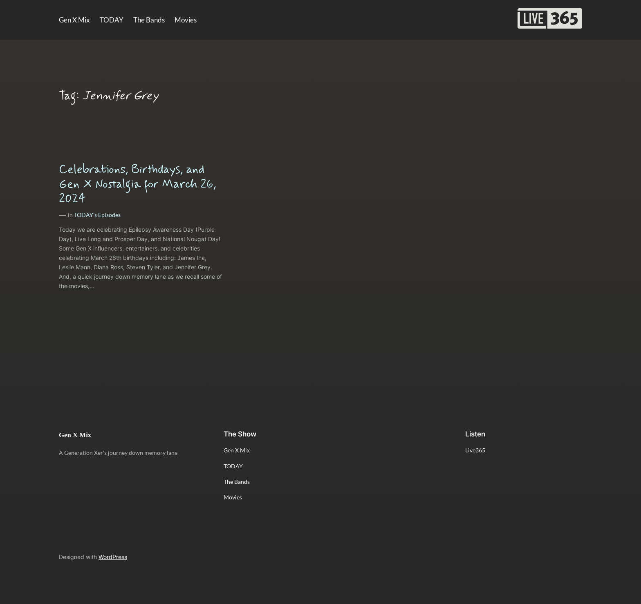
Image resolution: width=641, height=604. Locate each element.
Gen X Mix (75, 435)
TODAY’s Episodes (97, 214)
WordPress (113, 556)
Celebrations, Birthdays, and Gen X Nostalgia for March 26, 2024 (137, 184)
